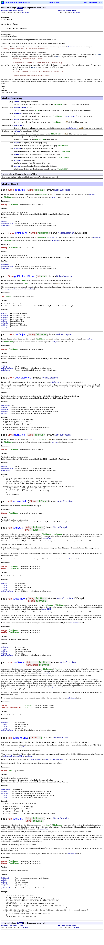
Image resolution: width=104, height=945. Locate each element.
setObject (17, 154)
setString (17, 166)
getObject (17, 119)
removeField (18, 137)
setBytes (16, 143)
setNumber (17, 148)
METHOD (25, 12)
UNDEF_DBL (70, 116)
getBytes (17, 102)
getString (17, 131)
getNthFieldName (20, 107)
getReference (18, 125)
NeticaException (62, 190)
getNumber (18, 113)
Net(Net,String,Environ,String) (54, 766)
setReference (71, 128)
